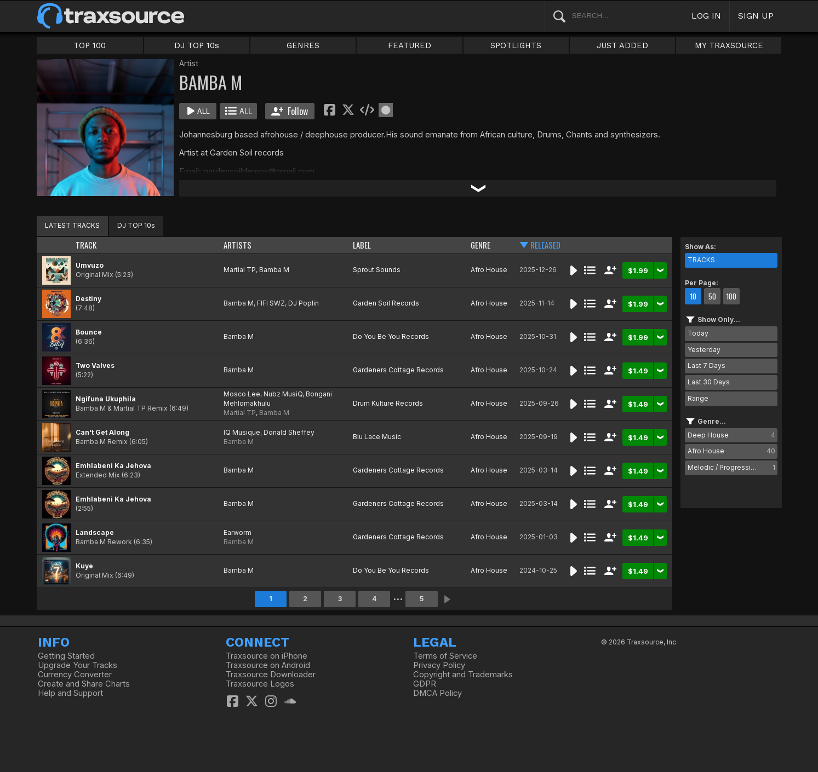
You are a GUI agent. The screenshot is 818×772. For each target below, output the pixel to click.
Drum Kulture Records (388, 403)
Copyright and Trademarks (463, 674)
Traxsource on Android (268, 665)
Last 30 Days (709, 382)
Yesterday (704, 349)
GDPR (424, 684)
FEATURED (409, 45)
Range (698, 398)
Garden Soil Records (386, 303)
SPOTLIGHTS (515, 45)
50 (712, 296)
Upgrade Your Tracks (77, 665)
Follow (289, 111)
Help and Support (70, 693)
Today (698, 333)
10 (693, 296)
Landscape (95, 532)
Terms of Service (445, 656)
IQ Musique (242, 432)
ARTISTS (237, 245)
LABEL (362, 245)
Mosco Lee (242, 394)
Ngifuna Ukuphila (106, 399)
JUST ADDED (622, 45)
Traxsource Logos (260, 684)
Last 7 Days (706, 365)
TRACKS (701, 260)
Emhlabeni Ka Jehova (113, 466)
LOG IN (706, 15)
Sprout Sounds (377, 270)
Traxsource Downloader (271, 674)
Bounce (89, 332)
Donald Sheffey (289, 432)
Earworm (237, 532)
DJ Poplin (303, 303)
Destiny (88, 299)
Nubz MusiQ (283, 394)
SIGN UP (756, 15)
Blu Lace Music (377, 437)
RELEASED (545, 245)
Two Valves (95, 365)
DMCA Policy (437, 693)
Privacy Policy (439, 665)
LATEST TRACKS (72, 225)
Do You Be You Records (391, 336)
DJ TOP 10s (196, 45)
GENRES (303, 45)
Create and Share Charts (84, 684)
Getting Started (66, 656)
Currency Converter (75, 674)
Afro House (489, 270)
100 (731, 296)
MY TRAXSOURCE (729, 45)
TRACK (86, 245)
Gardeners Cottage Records (398, 370)
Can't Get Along (102, 432)
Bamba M (274, 270)
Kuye (84, 566)
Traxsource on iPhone (266, 656)
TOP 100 (89, 45)
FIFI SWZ (271, 303)
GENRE (480, 245)
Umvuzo (90, 265)
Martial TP (240, 270)
